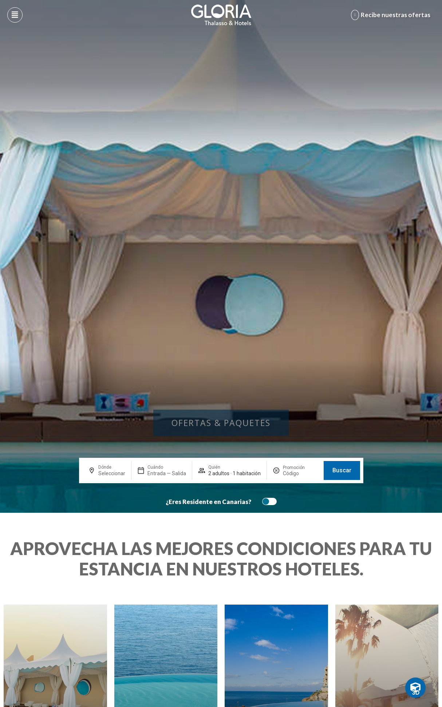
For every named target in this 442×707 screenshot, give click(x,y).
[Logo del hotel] (221, 15)
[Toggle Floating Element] (415, 687)
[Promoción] (300, 473)
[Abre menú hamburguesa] (15, 15)
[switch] (268, 501)
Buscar (341, 470)
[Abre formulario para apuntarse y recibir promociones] (392, 14)
